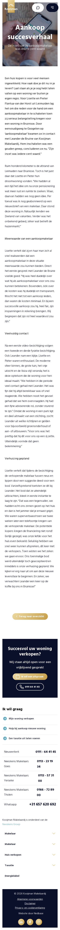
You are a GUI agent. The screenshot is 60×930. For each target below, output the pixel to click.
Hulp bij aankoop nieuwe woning (27, 728)
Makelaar (10, 833)
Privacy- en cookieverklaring (30, 908)
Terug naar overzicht (31, 616)
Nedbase (38, 913)
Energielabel (12, 876)
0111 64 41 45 (32, 687)
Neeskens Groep (11, 824)
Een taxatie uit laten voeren (24, 738)
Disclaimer (30, 903)
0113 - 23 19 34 (45, 764)
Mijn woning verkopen (21, 719)
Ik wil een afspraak (32, 677)
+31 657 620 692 (42, 804)
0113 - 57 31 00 (46, 778)
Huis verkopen (13, 855)
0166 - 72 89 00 (45, 792)
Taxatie (9, 865)
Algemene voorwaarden (30, 899)
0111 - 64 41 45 (46, 751)
